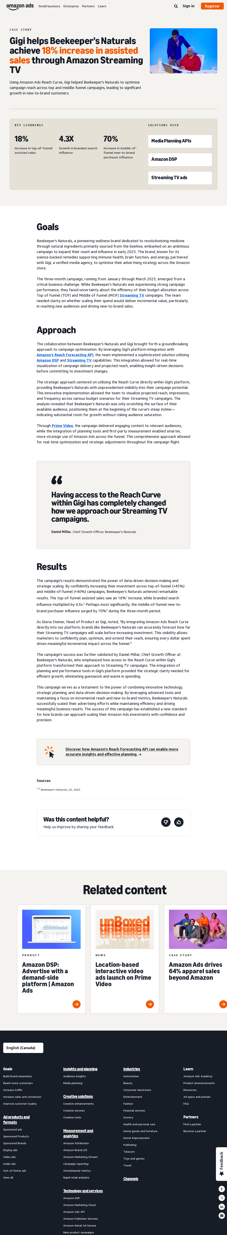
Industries (131, 1068)
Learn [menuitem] (188, 1068)
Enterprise (71, 6)
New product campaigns (78, 1232)
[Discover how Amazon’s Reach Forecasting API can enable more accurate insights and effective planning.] (125, 752)
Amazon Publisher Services (80, 1218)
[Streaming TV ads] (169, 178)
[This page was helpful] (179, 822)
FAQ (186, 1103)
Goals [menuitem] (7, 1068)
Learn (102, 6)
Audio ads (9, 1163)
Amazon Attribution (76, 1143)
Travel (127, 1165)
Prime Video (62, 425)
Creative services (74, 1110)
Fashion (128, 1103)
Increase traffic (12, 1090)
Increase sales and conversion (22, 1096)
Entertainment (132, 1096)
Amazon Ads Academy (197, 1076)
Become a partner (194, 1131)
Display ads (10, 1150)
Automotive (131, 1076)
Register (212, 6)
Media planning (72, 1083)
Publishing (129, 1144)
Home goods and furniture (140, 1131)
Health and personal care (139, 1124)
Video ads (9, 1157)
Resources (190, 1090)
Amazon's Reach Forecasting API (65, 355)
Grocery (128, 1117)
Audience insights (74, 1076)
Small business (49, 6)
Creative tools (72, 1117)
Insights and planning (80, 1068)
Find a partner (192, 1124)
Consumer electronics (137, 1090)
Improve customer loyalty (19, 1103)
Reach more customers (18, 1083)
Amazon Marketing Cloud (79, 1205)
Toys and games (134, 1158)
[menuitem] (23, 1077)
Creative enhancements (78, 1103)
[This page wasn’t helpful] (166, 822)
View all (8, 1177)
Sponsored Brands (14, 1143)
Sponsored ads (12, 1129)
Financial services (134, 1110)
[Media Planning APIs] (171, 141)
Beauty (127, 1083)
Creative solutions (78, 1096)
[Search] (176, 6)
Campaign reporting (76, 1163)
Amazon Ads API (74, 1211)
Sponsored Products (16, 1136)
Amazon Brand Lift (75, 1150)
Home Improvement (136, 1138)
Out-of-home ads (14, 1170)
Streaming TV (132, 295)
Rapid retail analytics (76, 1177)
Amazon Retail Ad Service (79, 1225)
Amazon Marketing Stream (80, 1157)
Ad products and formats (16, 1120)
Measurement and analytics (78, 1133)
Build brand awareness (17, 1076)
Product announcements (199, 1083)
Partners (88, 6)
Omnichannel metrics (77, 1170)
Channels (130, 1178)
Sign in (189, 6)
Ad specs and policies (197, 1096)
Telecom (129, 1151)
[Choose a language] (23, 1048)
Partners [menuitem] (190, 1117)
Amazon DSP (48, 360)
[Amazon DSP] (164, 160)
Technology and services (83, 1190)
